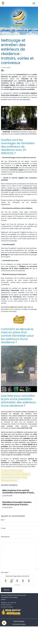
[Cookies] (4, 623)
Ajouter (6, 590)
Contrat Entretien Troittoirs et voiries (14, 477)
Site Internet (5, 537)
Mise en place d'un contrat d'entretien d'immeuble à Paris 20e (18, 491)
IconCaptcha (17, 584)
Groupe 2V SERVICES (11, 459)
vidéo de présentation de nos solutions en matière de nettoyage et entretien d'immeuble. (19, 309)
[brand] (3, 3)
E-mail (3, 528)
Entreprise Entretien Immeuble (12, 471)
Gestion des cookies (19, 624)
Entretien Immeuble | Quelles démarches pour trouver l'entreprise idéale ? (17, 503)
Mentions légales (19, 621)
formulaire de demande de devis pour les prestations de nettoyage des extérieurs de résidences (19, 422)
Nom (2, 520)
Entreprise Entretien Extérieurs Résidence (15, 474)
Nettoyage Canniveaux (9, 480)
